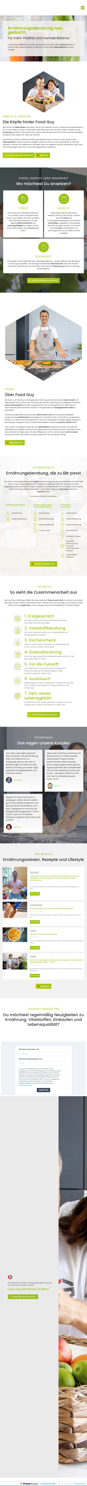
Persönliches (34, 872)
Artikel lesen (35, 894)
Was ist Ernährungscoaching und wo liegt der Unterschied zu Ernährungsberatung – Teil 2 (51, 961)
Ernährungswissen (36, 905)
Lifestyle (33, 957)
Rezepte (32, 931)
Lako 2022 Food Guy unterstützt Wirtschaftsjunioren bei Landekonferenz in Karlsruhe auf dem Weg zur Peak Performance (56, 878)
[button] (82, 7)
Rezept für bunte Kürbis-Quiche (45, 934)
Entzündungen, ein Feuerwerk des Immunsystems (53, 908)
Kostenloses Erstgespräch (21, 1367)
